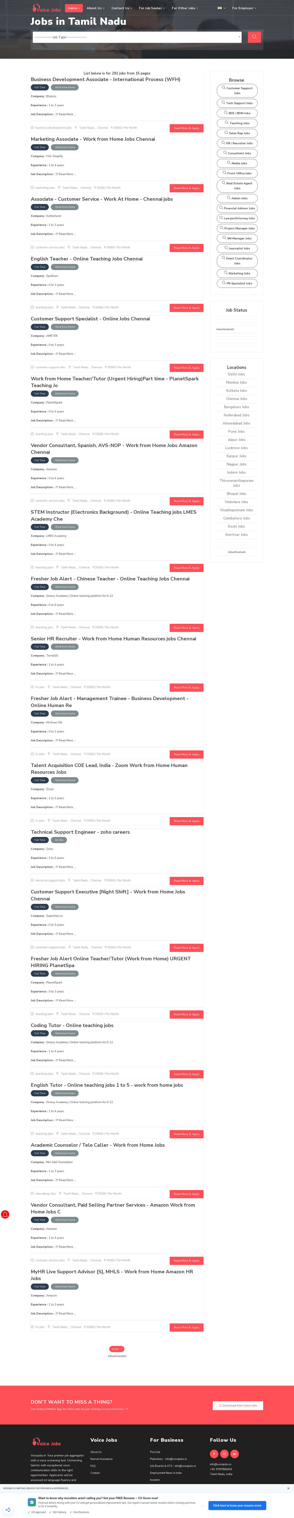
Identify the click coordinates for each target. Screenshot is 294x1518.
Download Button (114, 1409)
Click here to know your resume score (237, 1505)
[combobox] (137, 37)
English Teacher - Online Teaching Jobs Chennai (87, 259)
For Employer (244, 8)
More (117, 1349)
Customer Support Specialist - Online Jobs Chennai (90, 318)
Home (74, 8)
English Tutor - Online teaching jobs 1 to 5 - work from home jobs (107, 1085)
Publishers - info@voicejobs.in (168, 1459)
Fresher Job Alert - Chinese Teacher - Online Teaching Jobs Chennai (110, 578)
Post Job (155, 1452)
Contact (95, 1473)
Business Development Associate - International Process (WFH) (106, 79)
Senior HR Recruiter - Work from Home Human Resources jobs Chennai (113, 638)
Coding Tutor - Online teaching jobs (72, 1025)
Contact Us (121, 8)
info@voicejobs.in (220, 1464)
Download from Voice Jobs (238, 1406)
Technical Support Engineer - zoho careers (80, 832)
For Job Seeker (152, 8)
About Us (96, 8)
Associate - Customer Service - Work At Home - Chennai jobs (102, 199)
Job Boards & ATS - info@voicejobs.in (173, 1466)
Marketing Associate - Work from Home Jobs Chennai (93, 139)
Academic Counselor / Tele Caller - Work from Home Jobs (98, 1145)
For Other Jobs (185, 8)
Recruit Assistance (101, 1459)
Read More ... (65, 114)
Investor (155, 1480)
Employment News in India (166, 1473)
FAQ (93, 1466)
